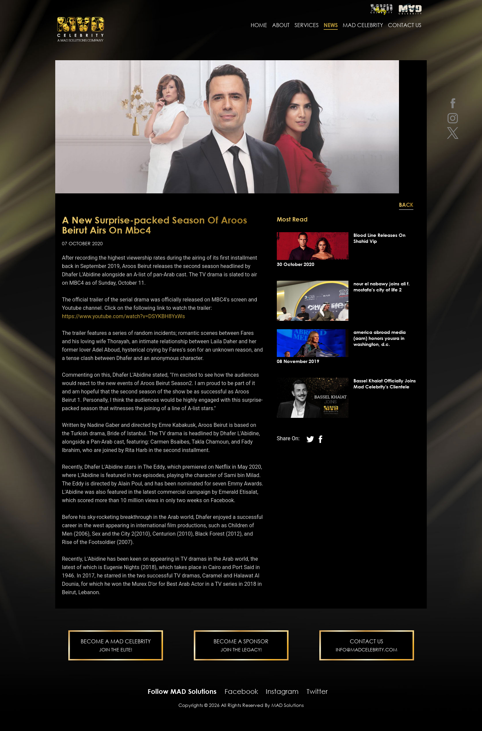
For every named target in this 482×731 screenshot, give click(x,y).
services (307, 25)
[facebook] (453, 103)
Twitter (317, 692)
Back (406, 205)
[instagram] (453, 118)
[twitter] (453, 133)
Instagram (282, 692)
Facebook (241, 692)
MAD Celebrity (363, 25)
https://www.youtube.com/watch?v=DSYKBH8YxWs (123, 317)
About (281, 25)
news (331, 25)
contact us (404, 25)
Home (259, 25)
